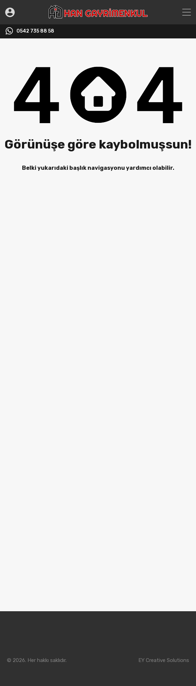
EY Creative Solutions (163, 660)
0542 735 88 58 (35, 31)
